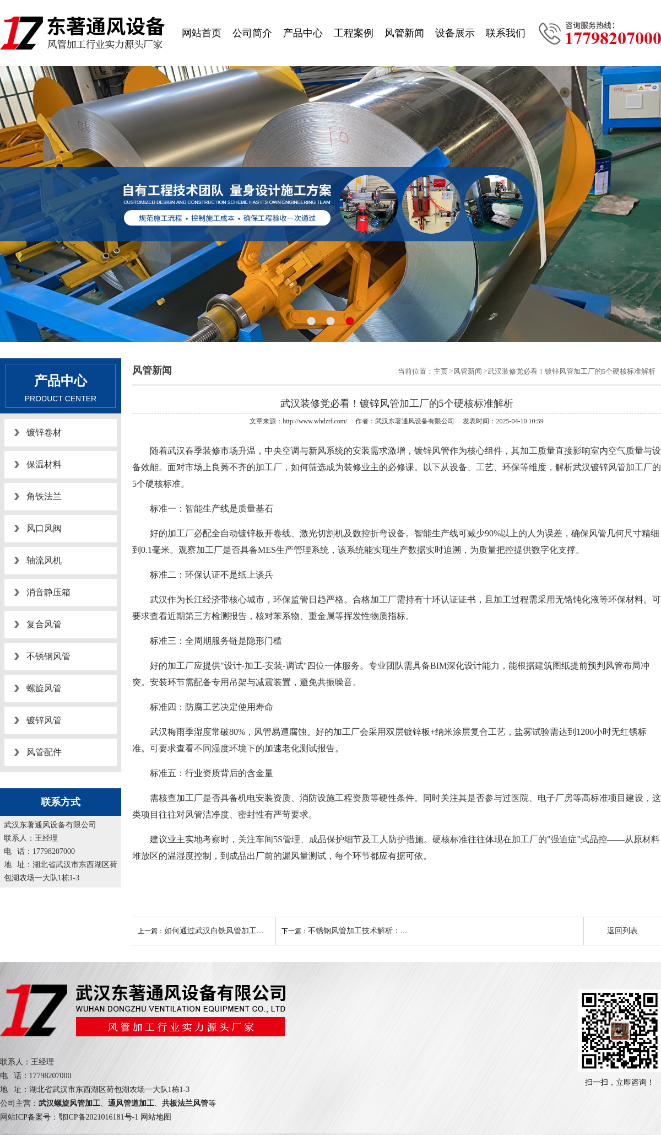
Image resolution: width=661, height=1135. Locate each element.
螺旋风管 (44, 688)
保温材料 (44, 464)
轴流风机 (44, 560)
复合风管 (44, 624)
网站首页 (201, 33)
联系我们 (505, 33)
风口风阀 (44, 528)
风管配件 (44, 752)
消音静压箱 (48, 592)
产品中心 (303, 33)
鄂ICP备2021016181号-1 (98, 1117)
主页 (441, 371)
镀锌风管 (44, 720)
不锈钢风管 (48, 656)
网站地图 (155, 1117)
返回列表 (622, 931)
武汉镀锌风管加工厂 (612, 467)
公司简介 (252, 33)
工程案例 (353, 33)
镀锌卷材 (44, 432)
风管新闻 (404, 33)
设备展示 (455, 33)
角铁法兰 (44, 496)
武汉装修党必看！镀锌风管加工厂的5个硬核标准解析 (571, 371)
